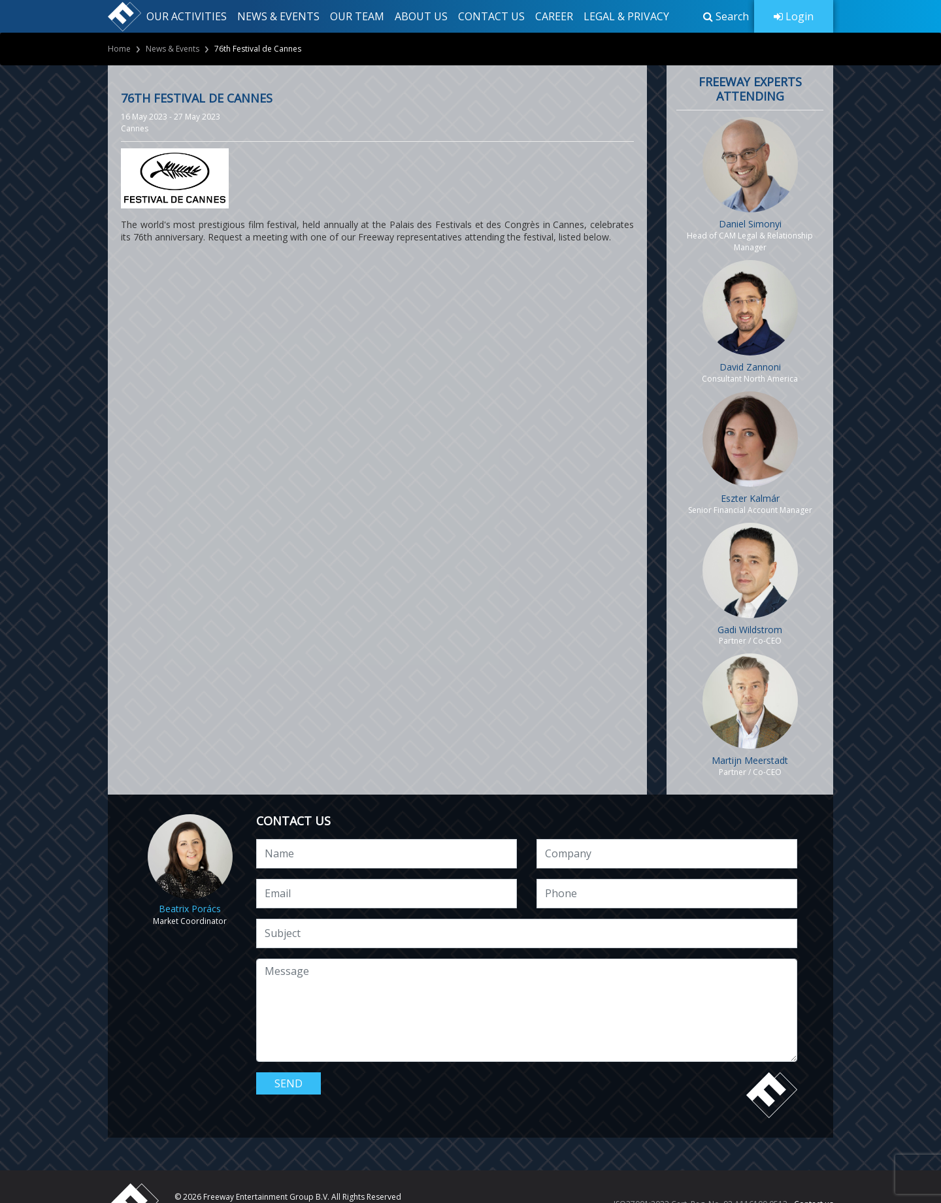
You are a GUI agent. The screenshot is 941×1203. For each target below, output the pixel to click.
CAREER (554, 16)
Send (288, 1083)
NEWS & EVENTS (278, 16)
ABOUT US (421, 16)
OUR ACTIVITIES (186, 16)
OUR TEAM (357, 16)
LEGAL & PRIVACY (626, 16)
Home (119, 48)
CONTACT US (491, 16)
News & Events (172, 48)
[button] (726, 16)
